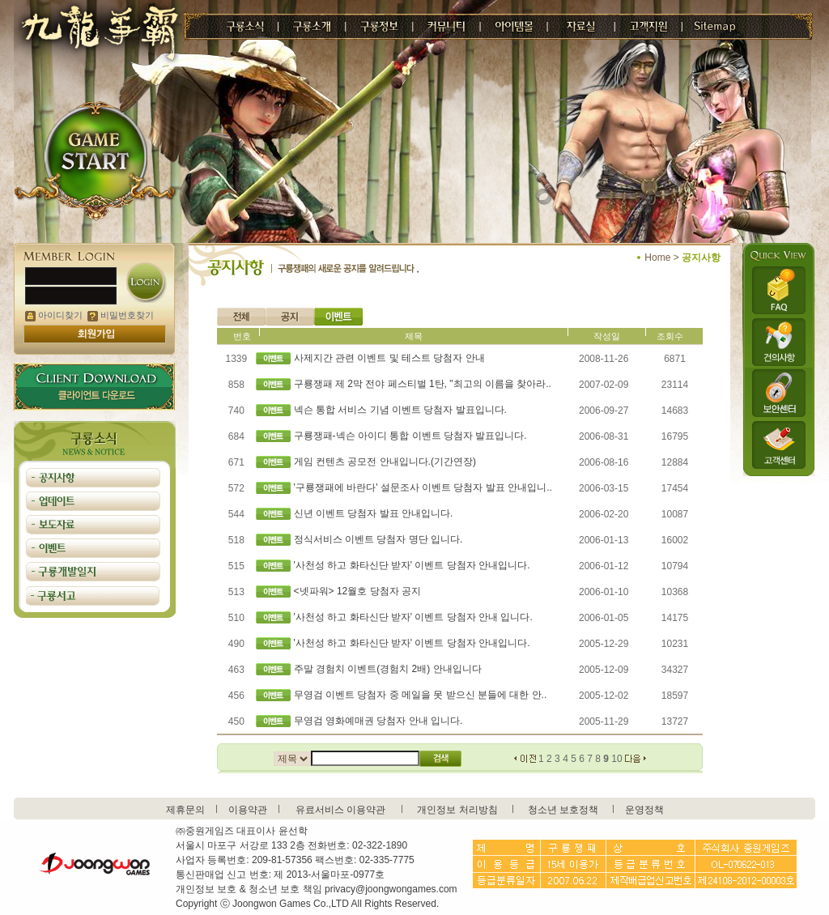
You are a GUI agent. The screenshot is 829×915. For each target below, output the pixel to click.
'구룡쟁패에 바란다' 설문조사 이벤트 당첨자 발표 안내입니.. (423, 487)
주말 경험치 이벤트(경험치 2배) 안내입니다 (388, 669)
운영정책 (644, 809)
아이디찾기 (54, 315)
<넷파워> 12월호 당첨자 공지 (357, 591)
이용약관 (247, 809)
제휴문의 (185, 809)
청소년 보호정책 (563, 809)
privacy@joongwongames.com (391, 889)
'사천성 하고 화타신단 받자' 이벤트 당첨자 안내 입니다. (413, 617)
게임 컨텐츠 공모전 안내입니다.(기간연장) (385, 461)
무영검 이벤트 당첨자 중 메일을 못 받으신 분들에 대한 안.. (420, 694)
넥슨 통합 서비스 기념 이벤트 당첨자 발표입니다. (400, 409)
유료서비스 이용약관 (340, 809)
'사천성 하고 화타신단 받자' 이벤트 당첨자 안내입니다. (412, 565)
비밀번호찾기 (120, 315)
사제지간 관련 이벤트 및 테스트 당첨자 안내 (389, 358)
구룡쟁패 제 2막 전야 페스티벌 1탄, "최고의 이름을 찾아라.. (422, 383)
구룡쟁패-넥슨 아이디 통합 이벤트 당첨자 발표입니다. (410, 435)
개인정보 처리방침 (457, 809)
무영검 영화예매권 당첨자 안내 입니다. (378, 720)
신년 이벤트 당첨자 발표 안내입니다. (373, 513)
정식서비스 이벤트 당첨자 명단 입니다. (378, 539)
